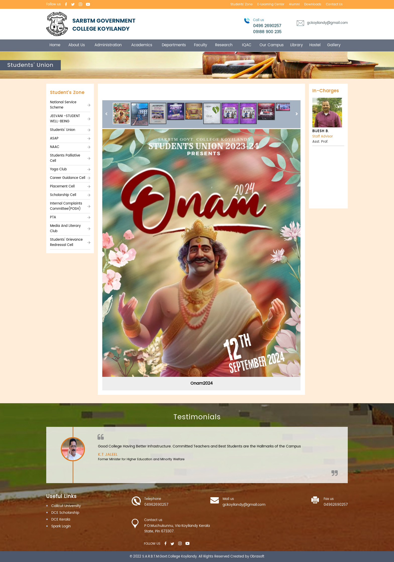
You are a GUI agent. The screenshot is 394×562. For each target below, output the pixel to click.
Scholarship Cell (63, 195)
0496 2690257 (267, 26)
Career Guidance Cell (67, 178)
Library (296, 45)
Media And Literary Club (65, 228)
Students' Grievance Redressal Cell (66, 242)
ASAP (54, 138)
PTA (53, 217)
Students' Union (62, 130)
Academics (141, 45)
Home (55, 45)
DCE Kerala (60, 519)
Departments (174, 45)
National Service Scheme (63, 105)
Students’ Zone (241, 4)
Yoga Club (58, 169)
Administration (108, 45)
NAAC (54, 147)
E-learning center (270, 4)
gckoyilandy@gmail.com (327, 23)
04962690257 (156, 504)
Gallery (333, 45)
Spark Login (61, 526)
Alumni (294, 4)
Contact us (334, 4)
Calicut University (66, 506)
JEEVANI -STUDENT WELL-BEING (65, 119)
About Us (76, 45)
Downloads (312, 4)
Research (223, 45)
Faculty (200, 45)
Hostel (315, 45)
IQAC (247, 45)
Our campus (272, 45)
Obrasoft (257, 556)
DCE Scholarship (65, 513)
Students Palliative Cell (65, 158)
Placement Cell (62, 186)
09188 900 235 (267, 32)
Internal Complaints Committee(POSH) (66, 206)
